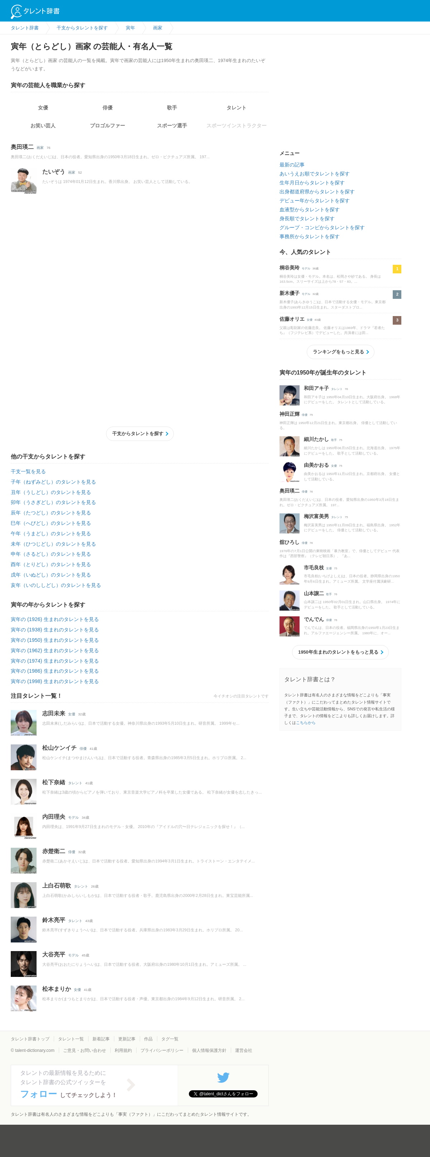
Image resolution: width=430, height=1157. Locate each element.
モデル (73, 817)
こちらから (306, 722)
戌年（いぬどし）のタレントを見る (51, 575)
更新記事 (126, 1038)
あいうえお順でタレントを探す (315, 174)
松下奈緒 (53, 782)
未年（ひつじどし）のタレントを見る (53, 544)
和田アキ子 (316, 388)
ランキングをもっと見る (338, 351)
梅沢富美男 (316, 516)
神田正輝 (290, 414)
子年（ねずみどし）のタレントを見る (53, 482)
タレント (236, 107)
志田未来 (53, 713)
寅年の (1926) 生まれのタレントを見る (55, 619)
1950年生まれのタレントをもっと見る (338, 652)
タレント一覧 (71, 1038)
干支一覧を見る (28, 471)
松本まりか (56, 989)
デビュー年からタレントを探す (315, 200)
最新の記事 (292, 165)
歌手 (172, 107)
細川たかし (316, 439)
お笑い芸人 (43, 125)
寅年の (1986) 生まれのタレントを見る (55, 671)
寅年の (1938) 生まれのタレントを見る (55, 629)
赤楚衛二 (53, 851)
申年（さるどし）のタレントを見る (51, 554)
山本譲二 (314, 593)
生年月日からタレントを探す (312, 182)
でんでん (314, 619)
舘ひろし (290, 542)
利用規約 (123, 1050)
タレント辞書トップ (30, 1038)
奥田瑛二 (22, 147)
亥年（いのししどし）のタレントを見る (56, 585)
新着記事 (101, 1038)
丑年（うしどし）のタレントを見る (51, 492)
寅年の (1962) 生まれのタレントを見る (55, 650)
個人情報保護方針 (209, 1050)
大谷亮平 (53, 954)
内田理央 (53, 817)
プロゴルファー (107, 125)
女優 (43, 107)
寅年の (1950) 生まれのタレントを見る (55, 640)
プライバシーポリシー (161, 1050)
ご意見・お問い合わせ (84, 1050)
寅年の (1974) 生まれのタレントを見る (55, 661)
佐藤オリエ (292, 319)
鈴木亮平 (53, 920)
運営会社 (243, 1050)
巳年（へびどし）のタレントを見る (51, 523)
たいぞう (53, 172)
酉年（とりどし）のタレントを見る (51, 564)
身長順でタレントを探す (307, 218)
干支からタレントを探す (137, 433)
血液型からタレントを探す (310, 209)
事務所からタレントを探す (310, 236)
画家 (40, 148)
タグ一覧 (169, 1038)
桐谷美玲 (290, 268)
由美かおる (316, 465)
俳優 (107, 107)
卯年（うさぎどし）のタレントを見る (53, 502)
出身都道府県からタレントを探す (317, 191)
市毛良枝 (314, 567)
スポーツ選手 (172, 125)
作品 (148, 1038)
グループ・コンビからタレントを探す (322, 227)
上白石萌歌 (56, 886)
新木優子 (290, 293)
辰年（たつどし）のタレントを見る (51, 513)
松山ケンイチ (59, 748)
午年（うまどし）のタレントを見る (51, 533)
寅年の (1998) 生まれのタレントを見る (55, 681)
